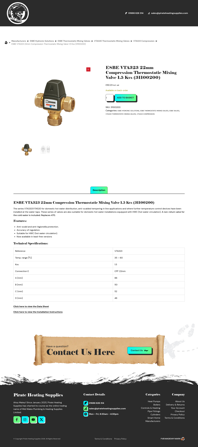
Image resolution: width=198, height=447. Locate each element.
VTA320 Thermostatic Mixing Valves (112, 41)
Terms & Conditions (175, 417)
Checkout (180, 411)
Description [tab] (99, 190)
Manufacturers (18, 41)
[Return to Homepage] (18, 13)
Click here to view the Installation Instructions (38, 311)
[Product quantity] (110, 97)
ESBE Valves (174, 111)
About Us (180, 401)
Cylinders (155, 414)
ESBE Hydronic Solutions (42, 41)
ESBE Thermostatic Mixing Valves (74, 41)
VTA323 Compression (144, 41)
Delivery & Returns (175, 404)
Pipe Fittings (154, 411)
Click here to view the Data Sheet (31, 306)
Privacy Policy (178, 414)
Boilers (156, 404)
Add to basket (125, 97)
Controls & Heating (150, 408)
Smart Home (154, 417)
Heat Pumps (154, 401)
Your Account (178, 408)
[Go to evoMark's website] (173, 438)
